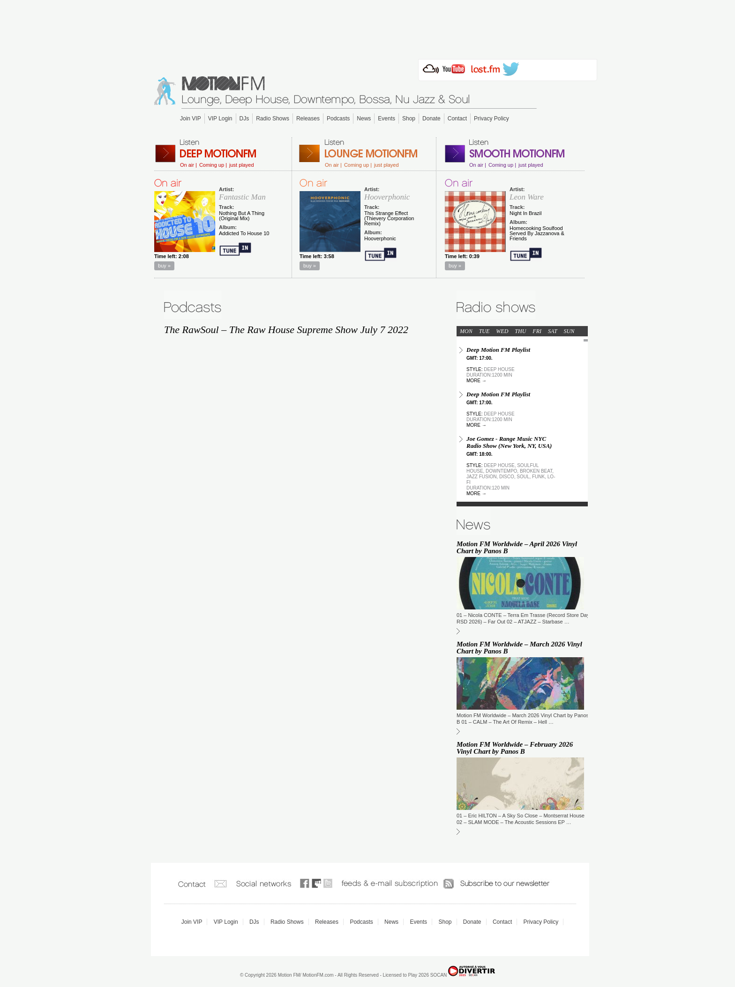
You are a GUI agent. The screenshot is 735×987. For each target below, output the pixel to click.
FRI (536, 331)
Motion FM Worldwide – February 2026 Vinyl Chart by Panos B (515, 748)
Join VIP (190, 118)
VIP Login (220, 118)
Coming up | (213, 165)
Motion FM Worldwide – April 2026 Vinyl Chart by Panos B (517, 547)
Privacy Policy (491, 118)
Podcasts (338, 118)
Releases (308, 118)
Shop (408, 118)
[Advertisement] (367, 27)
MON (466, 331)
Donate (431, 118)
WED (502, 331)
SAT (552, 331)
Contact (457, 118)
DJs (244, 118)
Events (386, 118)
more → (476, 380)
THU (520, 331)
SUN (569, 331)
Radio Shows (272, 118)
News (364, 118)
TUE (484, 331)
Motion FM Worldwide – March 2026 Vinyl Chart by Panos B (519, 647)
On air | (188, 165)
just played (241, 165)
